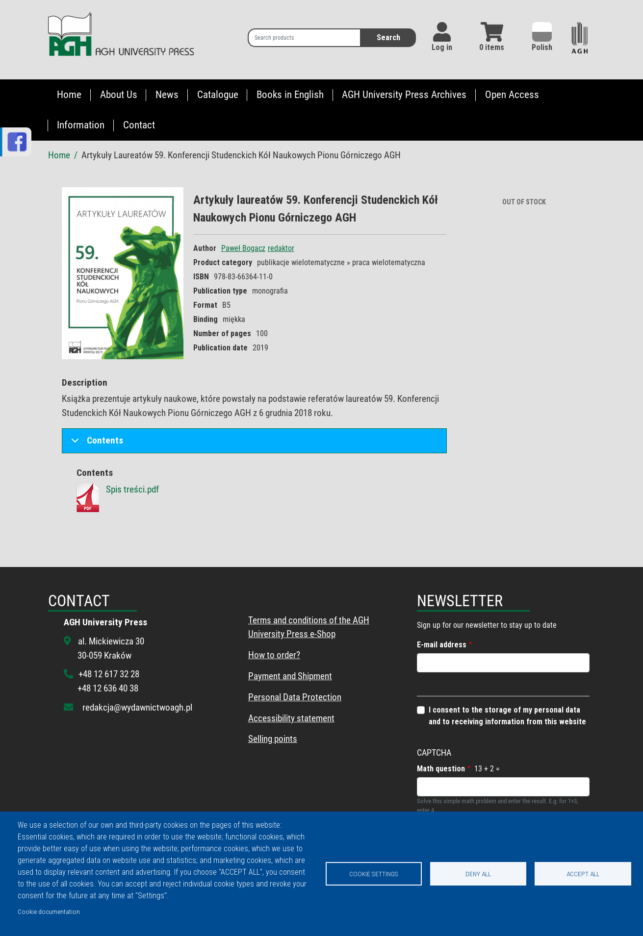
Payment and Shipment (290, 676)
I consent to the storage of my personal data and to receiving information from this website (507, 715)
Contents (95, 444)
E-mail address (441, 644)
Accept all (582, 874)
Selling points (272, 738)
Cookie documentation (49, 911)
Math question (441, 768)
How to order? (274, 655)
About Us (118, 94)
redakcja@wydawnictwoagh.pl (137, 707)
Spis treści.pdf (132, 489)
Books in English (290, 94)
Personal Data (274, 697)
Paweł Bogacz (243, 248)
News (167, 94)
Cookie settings (373, 874)
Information (80, 125)
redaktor (281, 248)
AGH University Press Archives (404, 94)
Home (69, 94)
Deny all (478, 874)
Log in (442, 47)
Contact (139, 125)
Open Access (512, 94)
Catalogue (217, 94)
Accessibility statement (291, 718)
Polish (542, 37)
